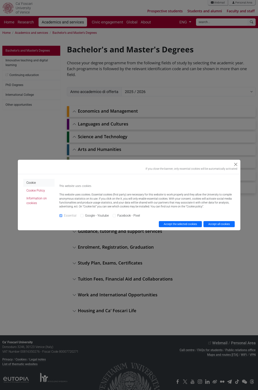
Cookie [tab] (31, 183)
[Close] (236, 164)
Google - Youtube (97, 215)
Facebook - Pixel (128, 215)
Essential (70, 215)
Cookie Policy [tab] (35, 190)
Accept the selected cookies (180, 224)
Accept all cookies (219, 224)
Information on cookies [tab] (36, 200)
